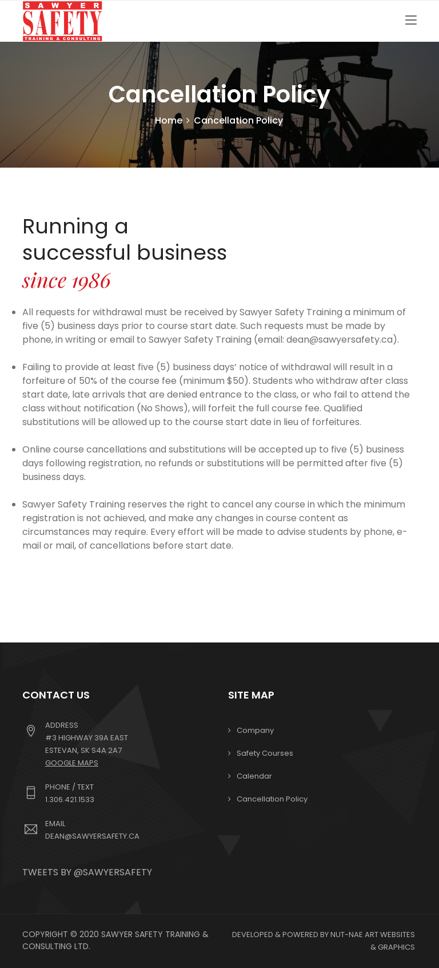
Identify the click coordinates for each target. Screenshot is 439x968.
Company (255, 730)
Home (168, 120)
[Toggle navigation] (411, 20)
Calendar (254, 776)
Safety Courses (265, 753)
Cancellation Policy (272, 799)
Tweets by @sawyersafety (87, 872)
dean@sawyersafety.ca (92, 836)
